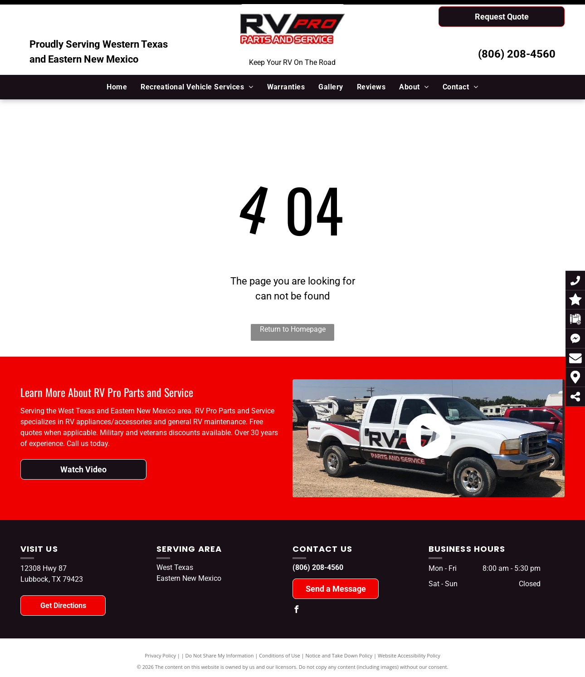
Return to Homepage (293, 329)
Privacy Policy (160, 655)
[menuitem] (117, 87)
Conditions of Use (279, 655)
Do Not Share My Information (219, 655)
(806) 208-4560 (517, 54)
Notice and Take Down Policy (339, 655)
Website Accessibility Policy (409, 655)
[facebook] (296, 610)
